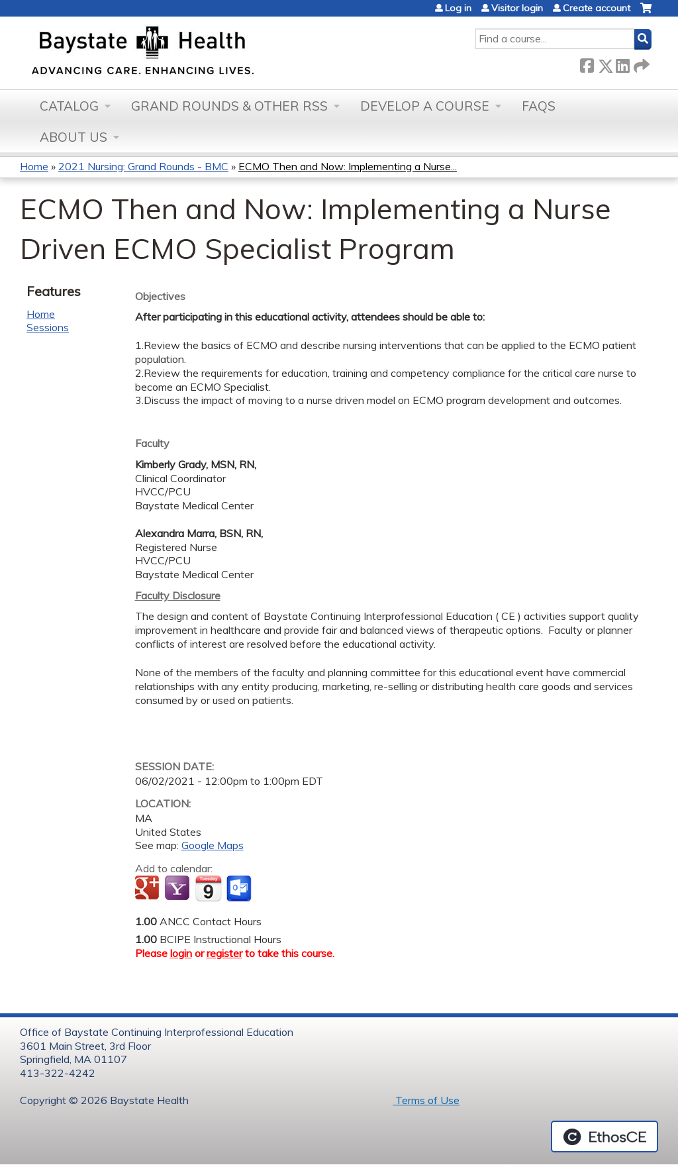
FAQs (539, 106)
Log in (458, 8)
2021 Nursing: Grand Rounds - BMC (143, 166)
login (181, 953)
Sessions (47, 327)
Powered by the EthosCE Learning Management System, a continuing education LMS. (604, 1136)
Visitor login (517, 8)
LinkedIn (622, 63)
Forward (640, 63)
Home (34, 166)
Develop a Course (424, 106)
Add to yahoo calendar (178, 889)
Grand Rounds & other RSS (229, 106)
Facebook (586, 63)
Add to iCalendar (208, 888)
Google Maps (212, 845)
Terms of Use (426, 1100)
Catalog (69, 106)
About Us (73, 137)
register (224, 953)
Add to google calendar (148, 889)
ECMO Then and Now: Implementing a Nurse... (347, 166)
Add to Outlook (240, 889)
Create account (596, 8)
